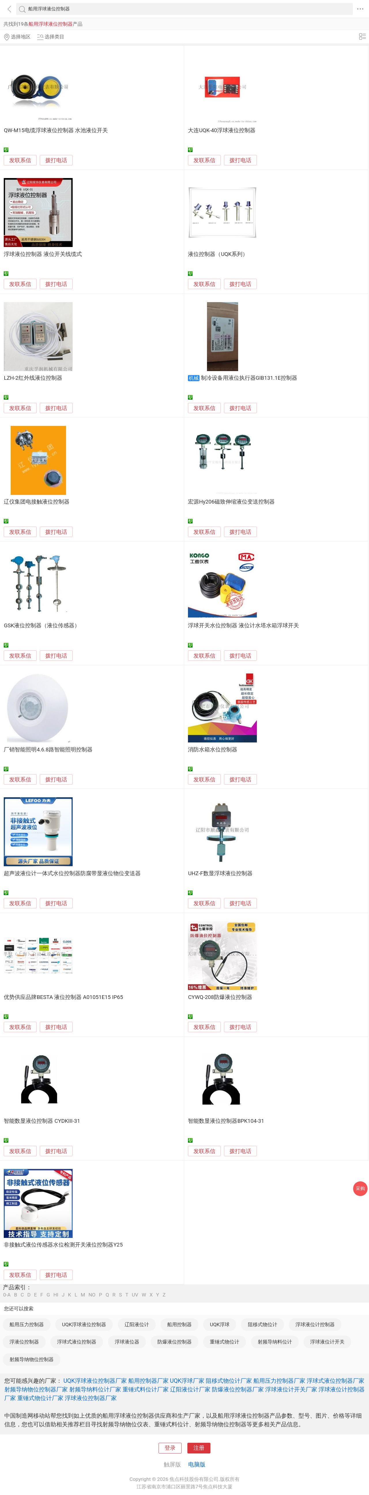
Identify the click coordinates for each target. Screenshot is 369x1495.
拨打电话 (56, 160)
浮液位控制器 (24, 1342)
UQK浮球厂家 (187, 1380)
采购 (360, 1188)
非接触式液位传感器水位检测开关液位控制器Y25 (63, 1245)
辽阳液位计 (137, 1324)
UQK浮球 (219, 1324)
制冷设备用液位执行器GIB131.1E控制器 (249, 378)
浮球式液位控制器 (76, 1342)
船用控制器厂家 (148, 1380)
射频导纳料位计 (275, 1342)
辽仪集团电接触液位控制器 (36, 502)
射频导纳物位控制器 (32, 1359)
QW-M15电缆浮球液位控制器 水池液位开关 (56, 130)
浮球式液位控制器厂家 (335, 1380)
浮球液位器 (127, 1342)
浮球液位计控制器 (315, 1324)
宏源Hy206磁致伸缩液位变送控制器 (231, 502)
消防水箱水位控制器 (212, 749)
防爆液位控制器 (174, 1342)
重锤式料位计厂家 (146, 1389)
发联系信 (20, 160)
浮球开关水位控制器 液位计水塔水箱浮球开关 (243, 625)
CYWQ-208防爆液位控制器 (220, 997)
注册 (198, 1448)
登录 (170, 1448)
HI (55, 1294)
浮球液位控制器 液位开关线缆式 (43, 254)
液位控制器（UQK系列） (218, 254)
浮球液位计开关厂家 (291, 1389)
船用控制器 (179, 1324)
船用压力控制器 (27, 1324)
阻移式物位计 (262, 1324)
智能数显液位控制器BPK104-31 (226, 1121)
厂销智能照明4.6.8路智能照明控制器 (48, 749)
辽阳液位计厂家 (190, 1389)
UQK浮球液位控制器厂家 (95, 1380)
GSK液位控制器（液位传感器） (42, 625)
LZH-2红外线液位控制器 (33, 378)
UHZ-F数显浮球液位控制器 (220, 873)
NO (92, 1294)
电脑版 (197, 1464)
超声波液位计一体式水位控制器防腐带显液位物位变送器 (72, 873)
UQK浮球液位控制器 (84, 1324)
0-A (7, 1294)
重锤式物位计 (224, 1342)
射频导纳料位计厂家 (95, 1389)
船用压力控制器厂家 (279, 1380)
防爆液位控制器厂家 (238, 1389)
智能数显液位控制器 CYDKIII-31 (42, 1121)
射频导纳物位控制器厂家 (36, 1389)
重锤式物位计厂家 (40, 1398)
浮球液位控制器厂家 (91, 1398)
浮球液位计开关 (327, 1342)
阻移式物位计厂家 (229, 1380)
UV (135, 1294)
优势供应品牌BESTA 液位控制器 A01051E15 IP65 (63, 997)
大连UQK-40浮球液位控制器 (221, 130)
